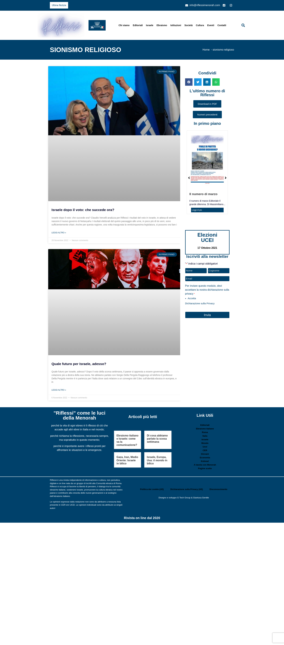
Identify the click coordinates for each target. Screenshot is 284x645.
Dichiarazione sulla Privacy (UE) (186, 489)
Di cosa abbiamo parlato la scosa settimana (157, 438)
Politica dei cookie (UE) (152, 489)
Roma (205, 432)
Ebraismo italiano (205, 428)
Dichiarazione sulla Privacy (200, 303)
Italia (205, 436)
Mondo (204, 443)
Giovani (205, 454)
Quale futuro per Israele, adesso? (79, 364)
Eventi (210, 25)
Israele (149, 25)
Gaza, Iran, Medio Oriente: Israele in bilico (127, 460)
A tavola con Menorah (205, 465)
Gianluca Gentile (201, 497)
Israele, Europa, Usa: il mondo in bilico (157, 460)
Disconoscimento (218, 489)
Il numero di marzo (203, 194)
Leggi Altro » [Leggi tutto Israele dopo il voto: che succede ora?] (59, 233)
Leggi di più (197, 210)
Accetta (192, 298)
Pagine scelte (205, 468)
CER (205, 450)
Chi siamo (123, 25)
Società (188, 25)
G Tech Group (184, 497)
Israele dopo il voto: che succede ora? (83, 210)
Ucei (205, 446)
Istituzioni (175, 25)
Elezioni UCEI (207, 237)
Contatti (222, 25)
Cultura (200, 25)
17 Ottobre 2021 (207, 247)
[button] (243, 25)
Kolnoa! (205, 461)
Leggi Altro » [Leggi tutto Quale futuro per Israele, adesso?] (59, 390)
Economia (205, 457)
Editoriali (138, 25)
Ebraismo (162, 25)
